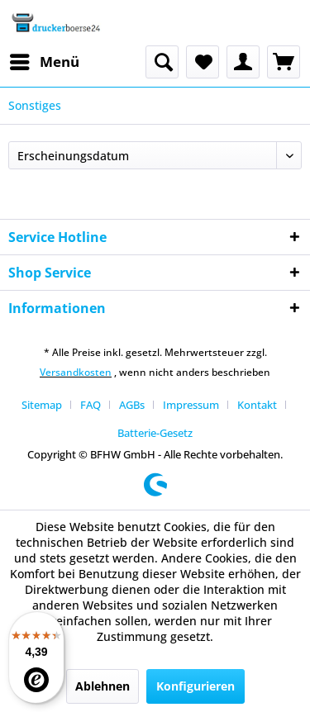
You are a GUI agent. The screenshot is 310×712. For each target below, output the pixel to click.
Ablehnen (102, 686)
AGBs (132, 404)
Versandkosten (76, 372)
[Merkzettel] (202, 61)
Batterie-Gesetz (155, 432)
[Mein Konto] (243, 61)
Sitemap (41, 404)
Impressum (191, 404)
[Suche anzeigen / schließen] (162, 61)
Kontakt (257, 404)
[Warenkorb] (283, 61)
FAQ (90, 404)
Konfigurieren (195, 686)
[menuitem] (44, 61)
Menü (44, 60)
